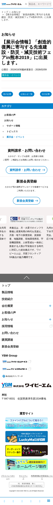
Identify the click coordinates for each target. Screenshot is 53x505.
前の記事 (7, 94)
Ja (26, 4)
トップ (4, 12)
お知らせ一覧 (27, 94)
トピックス (12, 131)
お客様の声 (10, 115)
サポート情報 (13, 126)
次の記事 (46, 94)
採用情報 (7, 326)
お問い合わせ (10, 333)
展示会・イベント (11, 75)
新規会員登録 (10, 346)
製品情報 (7, 292)
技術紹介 (7, 299)
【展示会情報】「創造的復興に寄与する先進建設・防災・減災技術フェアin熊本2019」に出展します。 (26, 17)
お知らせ (16, 12)
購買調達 (7, 339)
